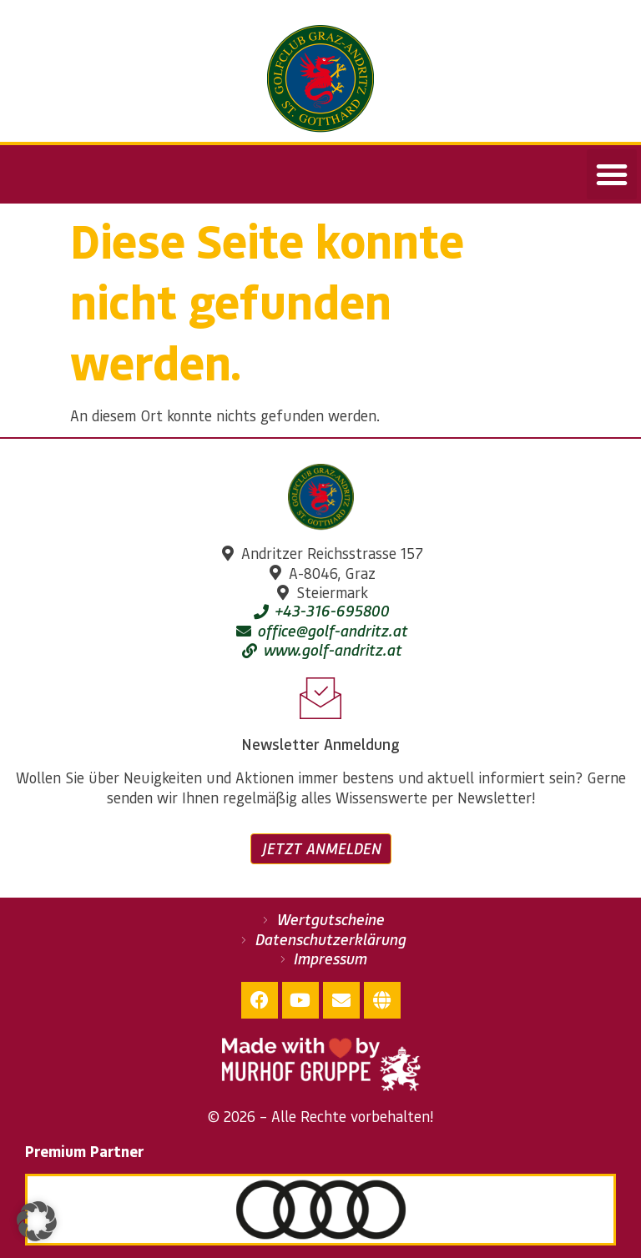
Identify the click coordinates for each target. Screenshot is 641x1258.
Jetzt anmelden (321, 848)
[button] (612, 174)
